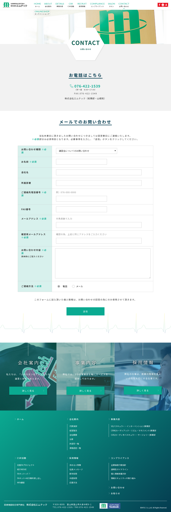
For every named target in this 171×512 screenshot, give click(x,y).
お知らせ (115, 493)
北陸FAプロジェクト (25, 465)
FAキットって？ (24, 473)
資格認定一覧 (75, 448)
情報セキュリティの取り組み (123, 478)
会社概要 (73, 434)
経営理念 (73, 430)
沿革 (71, 439)
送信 (85, 311)
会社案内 (74, 419)
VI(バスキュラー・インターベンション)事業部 (130, 426)
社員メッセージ (76, 469)
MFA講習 (21, 482)
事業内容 (115, 419)
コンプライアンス (120, 458)
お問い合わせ (118, 487)
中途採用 (73, 478)
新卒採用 (73, 473)
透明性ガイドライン (119, 469)
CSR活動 (21, 458)
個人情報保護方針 (118, 473)
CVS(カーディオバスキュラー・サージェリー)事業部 (133, 434)
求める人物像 (75, 465)
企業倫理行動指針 (118, 465)
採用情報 (74, 458)
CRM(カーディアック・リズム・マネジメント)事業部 (133, 430)
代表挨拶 (73, 426)
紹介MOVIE (22, 469)
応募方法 (73, 482)
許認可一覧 (74, 443)
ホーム (20, 419)
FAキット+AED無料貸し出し (29, 478)
